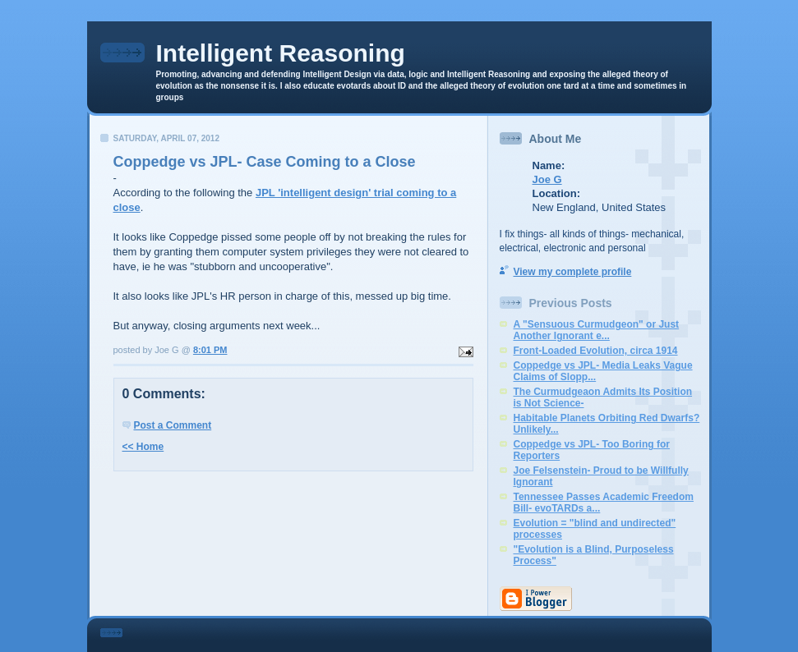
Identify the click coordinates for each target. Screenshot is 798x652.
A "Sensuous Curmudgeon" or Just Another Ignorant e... (597, 330)
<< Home (143, 446)
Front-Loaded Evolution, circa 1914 (596, 350)
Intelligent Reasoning (280, 53)
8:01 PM (210, 350)
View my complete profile (573, 272)
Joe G (547, 179)
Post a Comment (173, 425)
